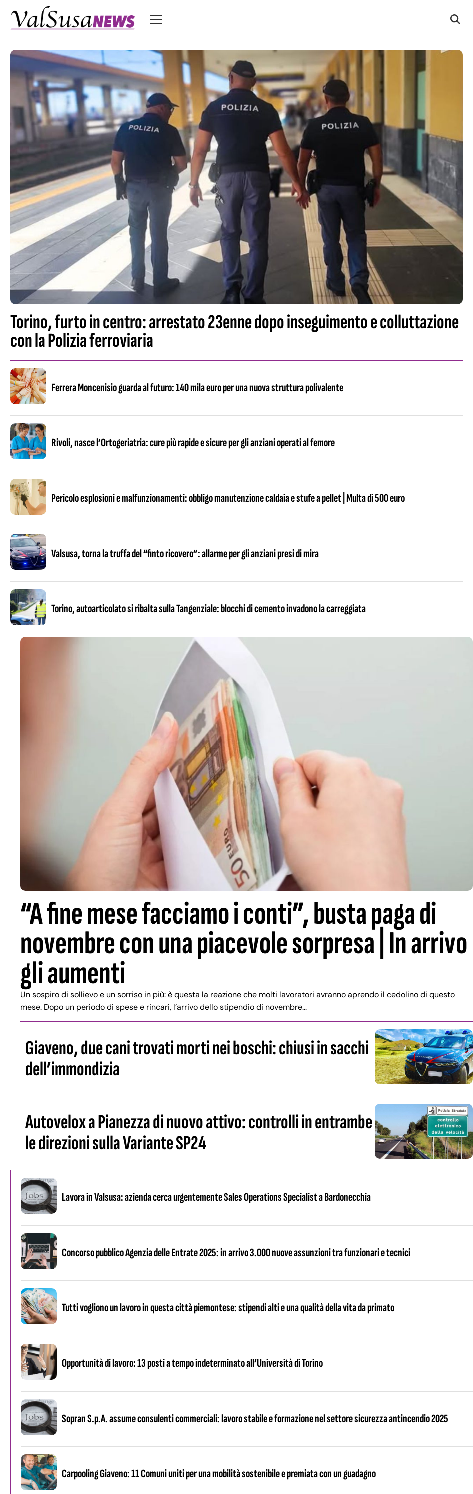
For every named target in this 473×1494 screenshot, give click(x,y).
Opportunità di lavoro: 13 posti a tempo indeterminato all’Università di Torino (192, 1363)
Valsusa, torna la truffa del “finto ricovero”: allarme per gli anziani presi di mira (185, 554)
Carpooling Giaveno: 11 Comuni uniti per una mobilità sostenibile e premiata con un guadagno (219, 1474)
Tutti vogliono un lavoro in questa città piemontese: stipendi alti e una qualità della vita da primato (228, 1308)
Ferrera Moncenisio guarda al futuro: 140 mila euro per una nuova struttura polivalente (197, 388)
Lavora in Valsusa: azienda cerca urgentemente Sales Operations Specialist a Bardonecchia (216, 1197)
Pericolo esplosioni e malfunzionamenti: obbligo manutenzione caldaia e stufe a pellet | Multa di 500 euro (228, 498)
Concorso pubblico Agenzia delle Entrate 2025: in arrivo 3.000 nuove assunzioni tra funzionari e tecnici (236, 1253)
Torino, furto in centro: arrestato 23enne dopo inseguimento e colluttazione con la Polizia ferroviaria (234, 331)
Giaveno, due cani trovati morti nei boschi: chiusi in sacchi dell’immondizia (197, 1058)
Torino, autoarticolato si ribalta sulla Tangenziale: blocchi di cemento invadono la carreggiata (208, 609)
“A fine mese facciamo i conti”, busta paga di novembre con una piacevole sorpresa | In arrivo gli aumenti (243, 943)
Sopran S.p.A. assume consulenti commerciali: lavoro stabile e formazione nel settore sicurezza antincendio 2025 (255, 1419)
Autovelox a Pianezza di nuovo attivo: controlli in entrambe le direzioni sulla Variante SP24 (198, 1132)
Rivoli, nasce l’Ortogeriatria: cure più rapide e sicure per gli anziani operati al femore (193, 443)
